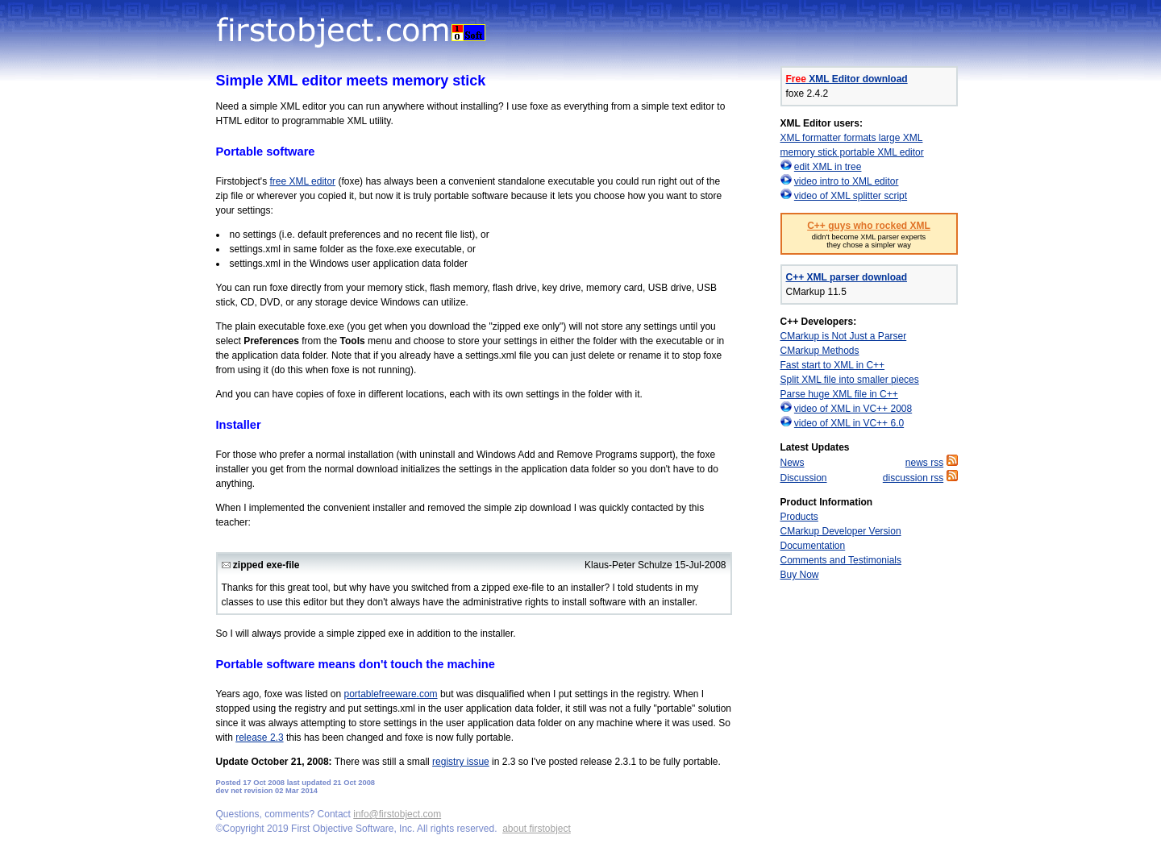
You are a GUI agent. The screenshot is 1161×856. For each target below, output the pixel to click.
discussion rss (913, 478)
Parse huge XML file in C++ (839, 394)
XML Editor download (847, 79)
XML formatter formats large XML (851, 137)
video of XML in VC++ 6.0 (849, 423)
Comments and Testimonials (841, 560)
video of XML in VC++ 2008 (853, 408)
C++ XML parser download (846, 277)
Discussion (803, 478)
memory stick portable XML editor (852, 152)
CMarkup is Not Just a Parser (843, 336)
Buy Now (799, 574)
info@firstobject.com (397, 814)
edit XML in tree (828, 166)
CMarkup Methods (819, 350)
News (792, 462)
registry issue (460, 761)
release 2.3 (259, 737)
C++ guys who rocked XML (868, 225)
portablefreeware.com (391, 694)
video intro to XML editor (846, 181)
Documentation (813, 545)
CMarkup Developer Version (840, 531)
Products (799, 516)
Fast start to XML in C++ (832, 365)
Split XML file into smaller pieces (849, 379)
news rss (924, 462)
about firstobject (536, 828)
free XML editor (302, 181)
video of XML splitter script (850, 196)
